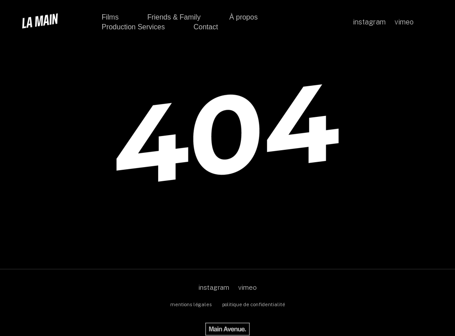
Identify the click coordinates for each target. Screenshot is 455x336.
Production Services (133, 27)
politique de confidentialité (253, 304)
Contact (205, 27)
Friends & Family (173, 17)
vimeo (247, 287)
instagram (214, 287)
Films (110, 17)
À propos (243, 17)
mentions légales (191, 304)
